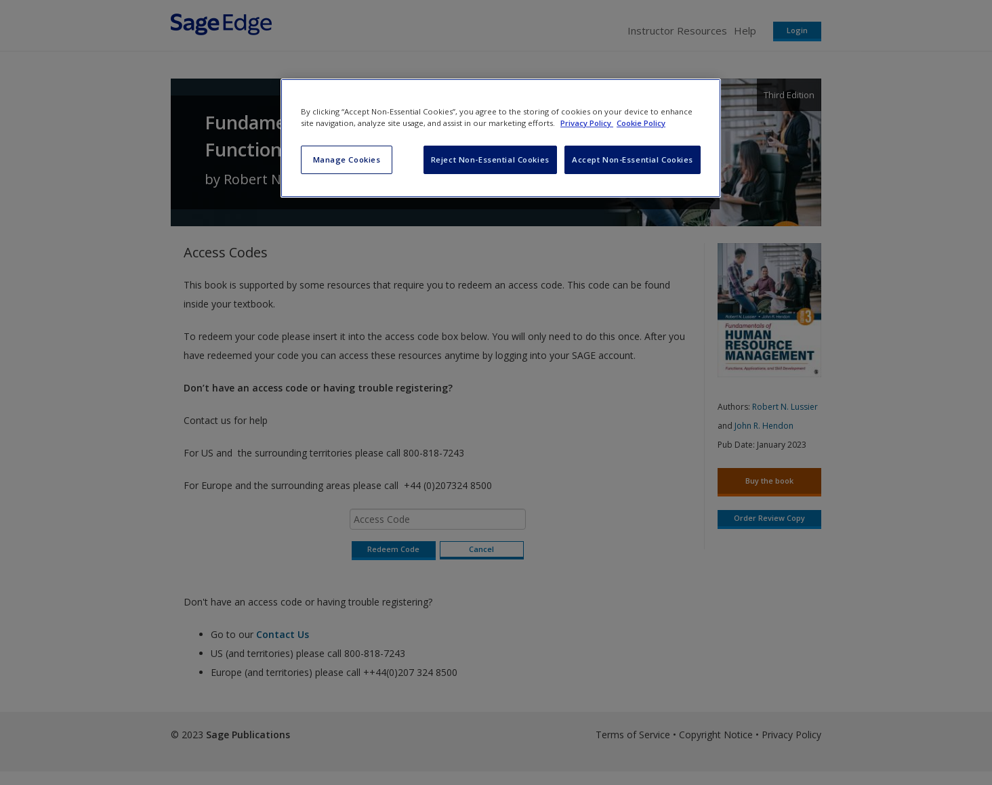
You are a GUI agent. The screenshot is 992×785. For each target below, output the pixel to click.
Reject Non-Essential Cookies (490, 159)
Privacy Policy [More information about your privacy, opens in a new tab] (586, 123)
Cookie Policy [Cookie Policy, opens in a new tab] (641, 123)
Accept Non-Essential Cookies (632, 159)
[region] (501, 138)
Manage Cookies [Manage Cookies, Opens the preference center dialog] (347, 159)
